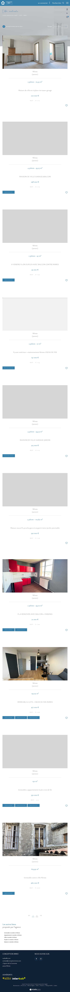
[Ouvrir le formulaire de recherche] (58, 3)
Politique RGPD (49, 985)
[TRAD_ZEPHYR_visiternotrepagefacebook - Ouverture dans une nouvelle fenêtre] (36, 958)
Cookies (55, 985)
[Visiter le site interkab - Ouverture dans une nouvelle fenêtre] (18, 978)
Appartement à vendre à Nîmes (13, 935)
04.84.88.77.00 (6, 958)
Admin (37, 985)
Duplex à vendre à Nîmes (11, 939)
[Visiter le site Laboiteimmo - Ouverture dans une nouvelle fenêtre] (35, 988)
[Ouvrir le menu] (67, 3)
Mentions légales (31, 985)
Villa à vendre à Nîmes (10, 937)
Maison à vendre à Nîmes (11, 942)
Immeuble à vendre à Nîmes (12, 933)
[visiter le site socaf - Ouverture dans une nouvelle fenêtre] (6, 978)
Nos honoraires (16, 985)
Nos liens (42, 985)
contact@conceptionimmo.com (11, 961)
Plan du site (23, 985)
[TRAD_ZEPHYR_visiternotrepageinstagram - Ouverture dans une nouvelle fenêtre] (40, 958)
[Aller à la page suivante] (41, 915)
